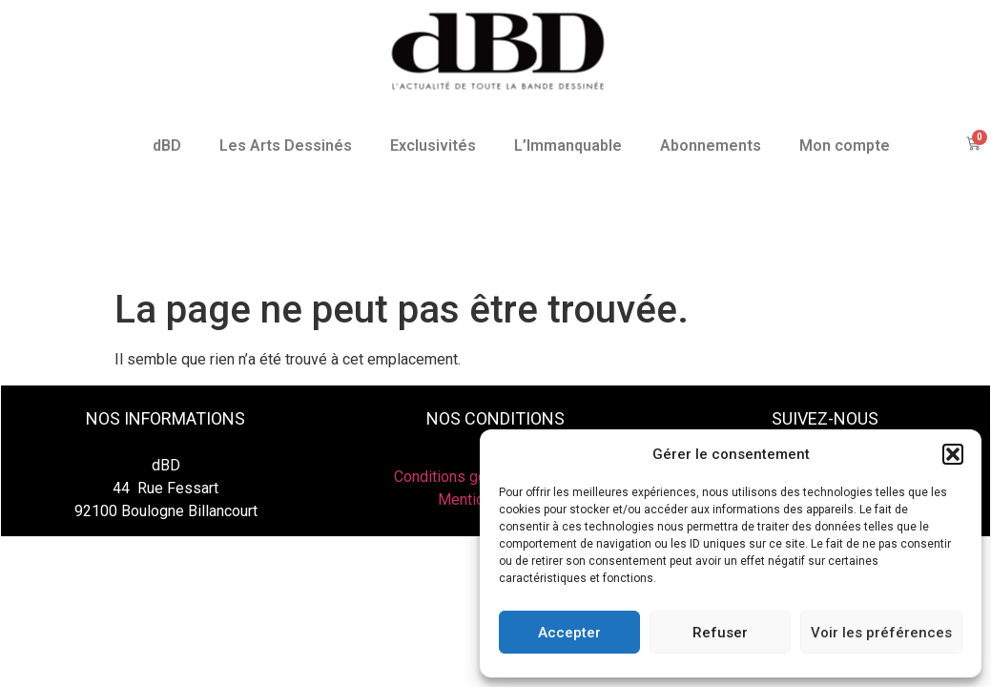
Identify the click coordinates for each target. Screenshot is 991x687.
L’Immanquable (568, 145)
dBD (167, 145)
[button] (952, 454)
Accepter (569, 632)
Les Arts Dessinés (285, 145)
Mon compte (844, 145)
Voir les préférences (881, 632)
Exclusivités (433, 145)
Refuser (720, 632)
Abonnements (710, 145)
